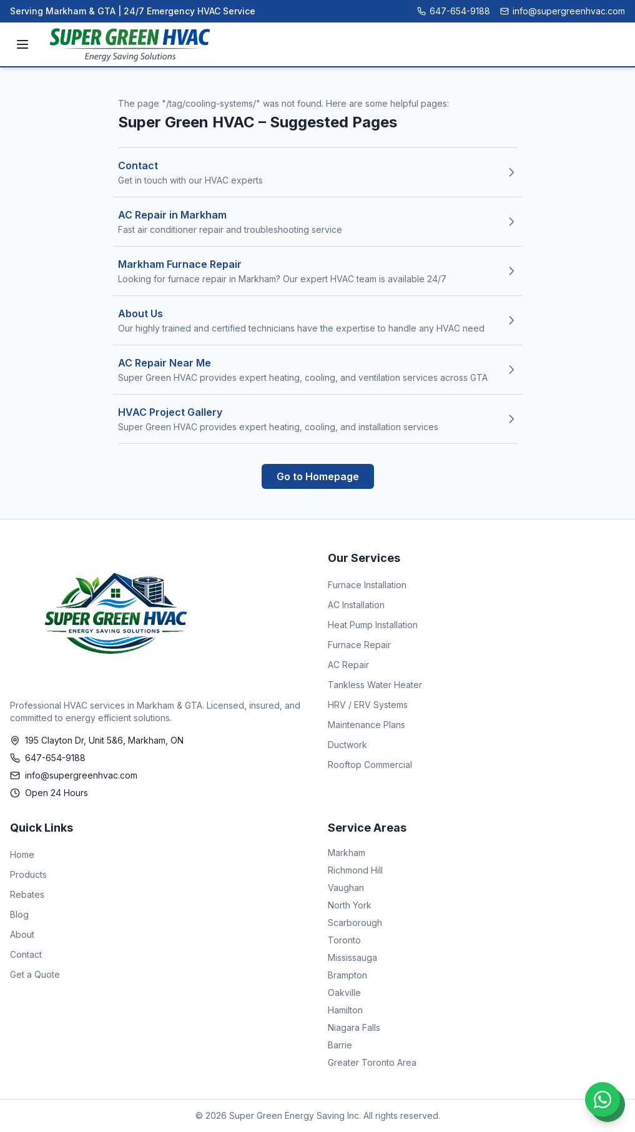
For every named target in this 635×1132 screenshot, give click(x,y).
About (22, 934)
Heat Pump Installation (373, 624)
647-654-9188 (453, 11)
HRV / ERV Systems (368, 704)
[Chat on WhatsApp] (602, 1099)
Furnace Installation (367, 584)
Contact (26, 954)
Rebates (27, 894)
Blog (19, 914)
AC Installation (356, 604)
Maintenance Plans (366, 724)
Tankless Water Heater (375, 684)
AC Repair (348, 664)
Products (28, 874)
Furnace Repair (359, 644)
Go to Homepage (318, 476)
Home (22, 854)
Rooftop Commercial (370, 764)
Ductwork (347, 744)
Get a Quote (35, 974)
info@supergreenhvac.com (562, 11)
